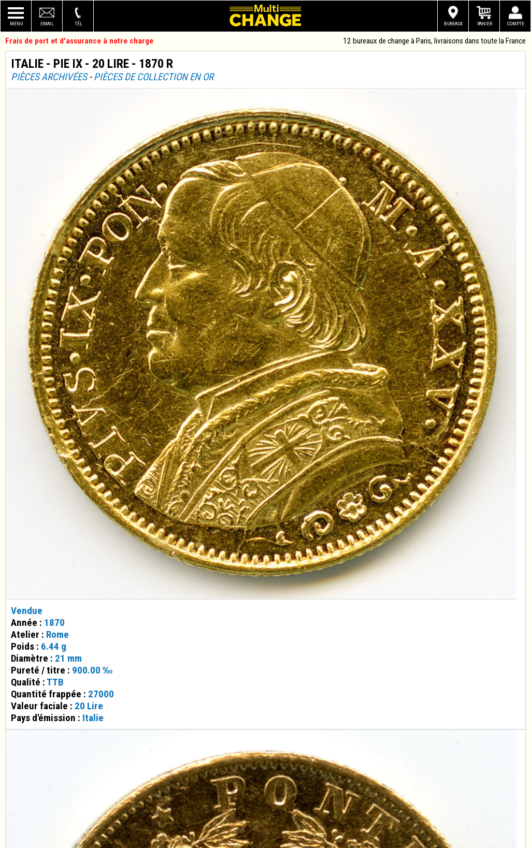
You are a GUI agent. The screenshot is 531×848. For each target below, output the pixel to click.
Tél (78, 23)
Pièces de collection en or (153, 77)
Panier (484, 23)
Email (47, 23)
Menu (16, 23)
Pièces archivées (49, 77)
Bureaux (453, 23)
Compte (515, 23)
